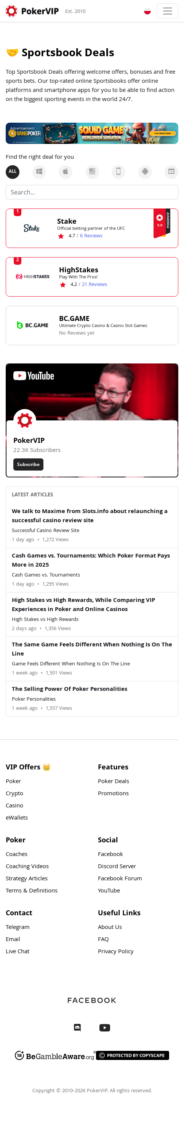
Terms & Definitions (32, 891)
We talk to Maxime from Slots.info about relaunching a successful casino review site (90, 516)
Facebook (110, 854)
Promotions (113, 794)
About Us (110, 927)
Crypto (14, 794)
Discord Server (117, 867)
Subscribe (28, 464)
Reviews (91, 236)
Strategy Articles (27, 879)
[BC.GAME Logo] (32, 325)
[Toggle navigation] (167, 11)
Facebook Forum (120, 879)
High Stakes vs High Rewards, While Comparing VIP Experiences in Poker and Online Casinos (83, 605)
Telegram (18, 927)
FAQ (103, 940)
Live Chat (17, 952)
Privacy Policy (116, 952)
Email (13, 940)
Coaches (16, 854)
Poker (13, 782)
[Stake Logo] (32, 227)
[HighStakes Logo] (32, 276)
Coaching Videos (27, 867)
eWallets (17, 818)
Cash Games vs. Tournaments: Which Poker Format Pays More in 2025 (91, 560)
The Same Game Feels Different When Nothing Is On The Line (92, 649)
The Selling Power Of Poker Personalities (69, 690)
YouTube (109, 891)
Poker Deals (113, 782)
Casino (14, 806)
